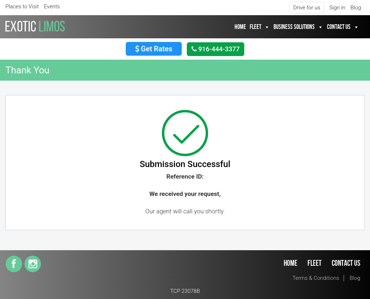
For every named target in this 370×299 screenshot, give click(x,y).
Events (52, 6)
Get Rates (153, 48)
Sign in (337, 7)
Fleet (255, 27)
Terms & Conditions (316, 278)
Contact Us (338, 27)
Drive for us (306, 7)
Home (240, 27)
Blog (355, 7)
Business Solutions (294, 27)
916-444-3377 (216, 49)
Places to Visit (22, 6)
